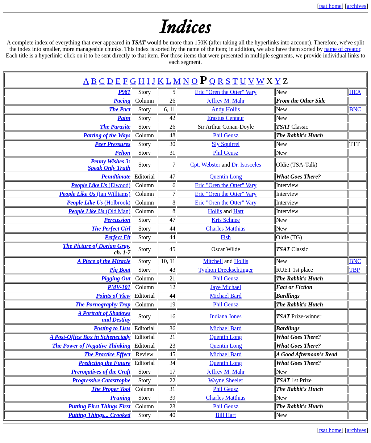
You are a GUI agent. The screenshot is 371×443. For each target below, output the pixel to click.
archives (356, 6)
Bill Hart (226, 415)
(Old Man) (99, 211)
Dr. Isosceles (246, 165)
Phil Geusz (225, 135)
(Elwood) (100, 185)
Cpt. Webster (205, 165)
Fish (226, 237)
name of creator (342, 49)
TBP (354, 270)
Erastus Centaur (225, 118)
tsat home (330, 6)
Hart (238, 211)
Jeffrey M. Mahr (226, 101)
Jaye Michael (225, 287)
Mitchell (213, 261)
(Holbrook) (98, 202)
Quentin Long (225, 176)
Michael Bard (226, 296)
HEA (355, 92)
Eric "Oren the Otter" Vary (226, 92)
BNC (355, 109)
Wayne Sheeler (225, 380)
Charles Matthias (226, 228)
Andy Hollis (226, 109)
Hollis (215, 211)
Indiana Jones (226, 316)
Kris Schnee (226, 220)
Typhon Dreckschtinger (226, 270)
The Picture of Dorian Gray (96, 246)
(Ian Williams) (94, 194)
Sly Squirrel (226, 144)
